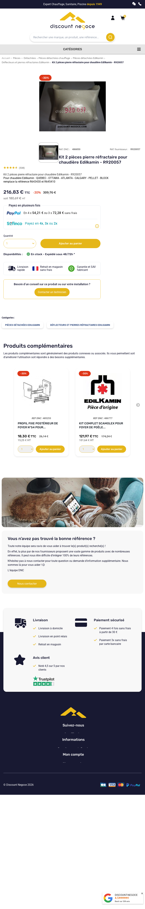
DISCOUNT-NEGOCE (126, 895)
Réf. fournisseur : (119, 149)
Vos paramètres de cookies (73, 815)
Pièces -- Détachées (24, 58)
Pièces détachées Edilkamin (88, 58)
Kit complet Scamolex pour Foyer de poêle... (101, 425)
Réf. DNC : (64, 149)
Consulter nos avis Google (73, 787)
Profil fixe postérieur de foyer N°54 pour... (38, 425)
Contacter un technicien (52, 292)
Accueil (6, 58)
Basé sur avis (122, 901)
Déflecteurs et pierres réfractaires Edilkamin (25, 62)
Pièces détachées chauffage (54, 58)
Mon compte (73, 834)
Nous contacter (27, 583)
